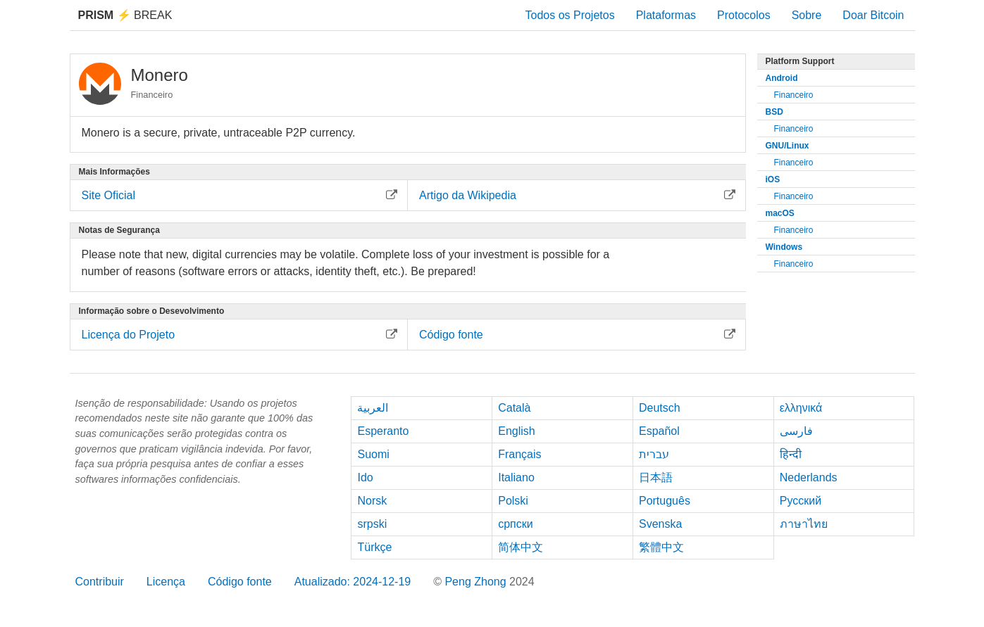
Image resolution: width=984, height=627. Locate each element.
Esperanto (383, 431)
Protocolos (744, 15)
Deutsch (659, 408)
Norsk (372, 501)
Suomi (373, 454)
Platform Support (800, 61)
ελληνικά (801, 408)
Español (659, 431)
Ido (365, 477)
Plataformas (666, 15)
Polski (513, 501)
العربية (372, 408)
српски (515, 524)
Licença (166, 582)
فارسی (796, 431)
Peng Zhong (476, 582)
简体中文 (520, 547)
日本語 (656, 477)
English (516, 431)
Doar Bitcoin (873, 15)
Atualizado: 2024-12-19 (352, 582)
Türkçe (374, 547)
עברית (654, 454)
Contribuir (99, 582)
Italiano (516, 477)
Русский (800, 501)
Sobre (807, 15)
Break (125, 15)
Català (514, 408)
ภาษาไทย (804, 524)
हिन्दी (791, 454)
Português (664, 501)
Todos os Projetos (569, 15)
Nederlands (808, 477)
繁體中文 (661, 547)
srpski (372, 524)
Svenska (660, 524)
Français (519, 454)
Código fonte (240, 582)
